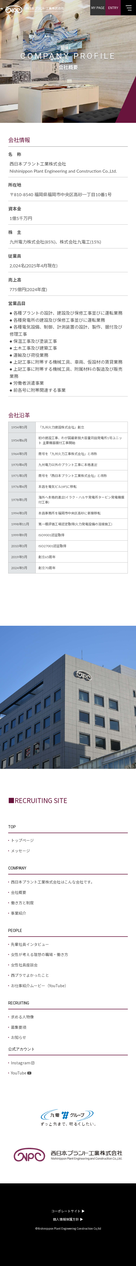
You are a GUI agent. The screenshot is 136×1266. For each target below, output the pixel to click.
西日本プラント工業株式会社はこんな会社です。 (53, 882)
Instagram (22, 1062)
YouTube (21, 1073)
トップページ (22, 840)
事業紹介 (18, 913)
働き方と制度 (22, 902)
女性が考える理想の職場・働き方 (39, 954)
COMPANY (17, 868)
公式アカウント (21, 1049)
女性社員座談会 (24, 964)
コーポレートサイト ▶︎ (68, 1211)
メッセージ (20, 850)
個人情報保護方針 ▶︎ (68, 1219)
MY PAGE (98, 7)
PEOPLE (15, 930)
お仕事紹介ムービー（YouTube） (39, 985)
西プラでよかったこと (30, 975)
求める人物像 (22, 1016)
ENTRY (113, 7)
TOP (12, 827)
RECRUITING (18, 1003)
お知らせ (18, 1037)
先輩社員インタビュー (30, 944)
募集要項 (18, 1027)
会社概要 (18, 892)
